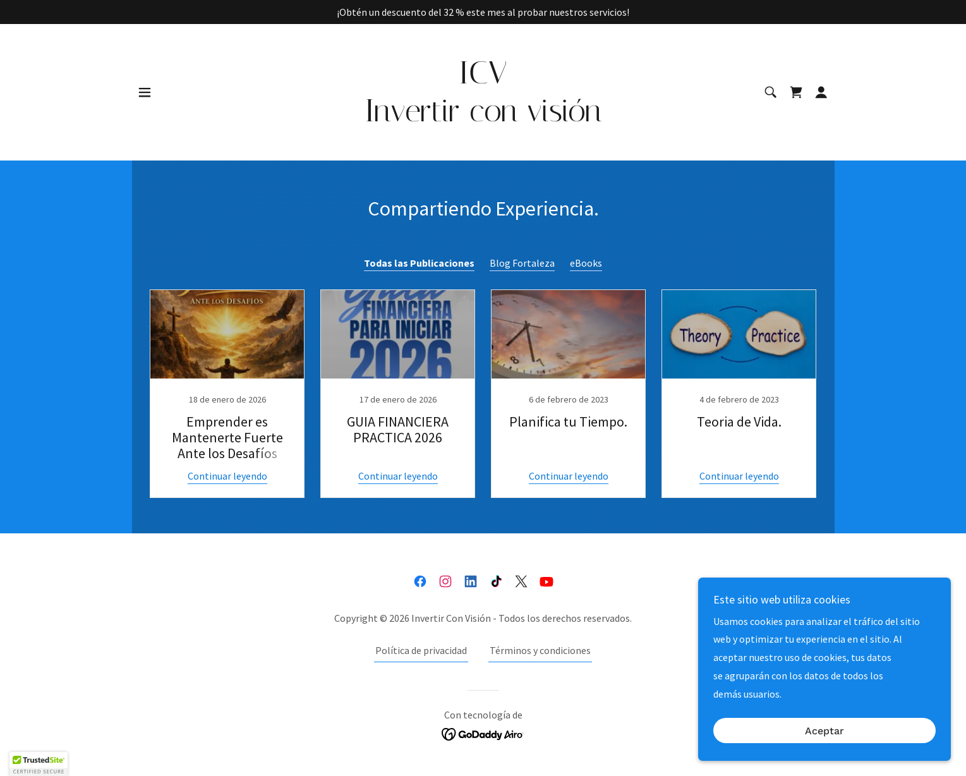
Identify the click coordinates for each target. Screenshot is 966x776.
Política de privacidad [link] (421, 650)
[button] (144, 92)
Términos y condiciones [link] (540, 650)
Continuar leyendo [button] (227, 476)
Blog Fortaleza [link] (522, 263)
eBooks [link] (586, 263)
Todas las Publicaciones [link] (419, 263)
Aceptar (824, 731)
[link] (483, 117)
